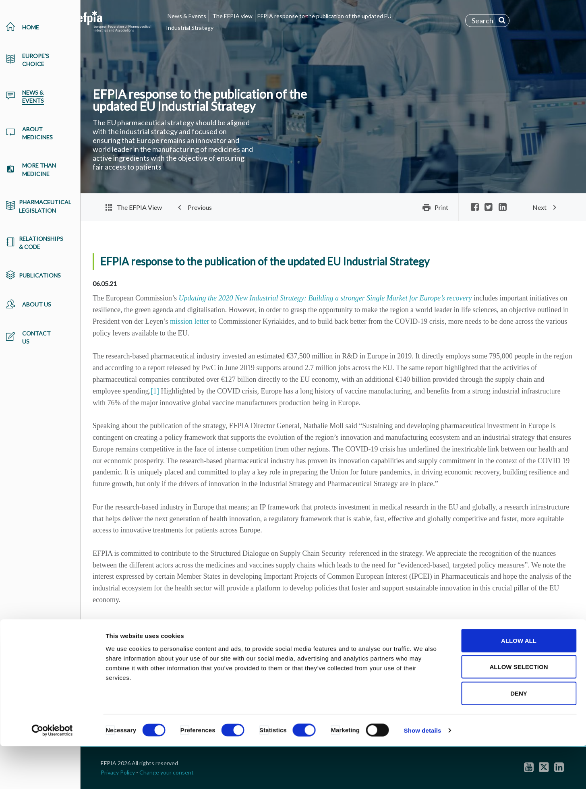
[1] (155, 391)
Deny (518, 736)
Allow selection (519, 709)
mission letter (189, 321)
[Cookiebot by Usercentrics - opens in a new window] (52, 773)
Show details (422, 773)
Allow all (518, 683)
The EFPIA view (232, 15)
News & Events (187, 15)
